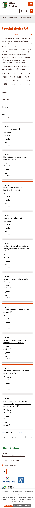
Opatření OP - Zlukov (12, 218)
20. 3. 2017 (7, 288)
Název (4, 92)
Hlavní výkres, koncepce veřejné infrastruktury (15, 158)
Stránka (9, 432)
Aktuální (6, 145)
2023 (21, 84)
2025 (6, 87)
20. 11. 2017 (7, 257)
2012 (28, 73)
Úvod (4, 18)
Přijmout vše (8, 505)
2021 (5, 84)
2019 (20, 80)
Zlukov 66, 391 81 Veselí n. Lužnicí (13, 456)
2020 (28, 80)
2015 (20, 77)
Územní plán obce (11, 129)
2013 (5, 77)
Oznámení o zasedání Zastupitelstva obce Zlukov (17, 372)
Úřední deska (13, 18)
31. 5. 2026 (7, 419)
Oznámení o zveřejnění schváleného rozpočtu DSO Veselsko (17, 341)
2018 (13, 80)
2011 (21, 73)
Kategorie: (5, 73)
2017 (6, 80)
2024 (29, 84)
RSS (23, 34)
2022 (13, 84)
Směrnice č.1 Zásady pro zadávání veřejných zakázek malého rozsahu (16, 248)
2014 (13, 77)
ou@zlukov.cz (10, 465)
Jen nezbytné (18, 505)
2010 (14, 73)
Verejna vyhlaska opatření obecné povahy (16, 311)
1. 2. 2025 (6, 379)
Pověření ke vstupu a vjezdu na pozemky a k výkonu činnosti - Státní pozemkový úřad (17, 403)
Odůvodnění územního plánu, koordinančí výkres (14, 189)
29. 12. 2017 (7, 318)
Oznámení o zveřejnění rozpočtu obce (15, 280)
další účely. (18, 495)
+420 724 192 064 (12, 460)
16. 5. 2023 (7, 413)
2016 (28, 77)
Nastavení (27, 505)
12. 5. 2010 (6, 135)
